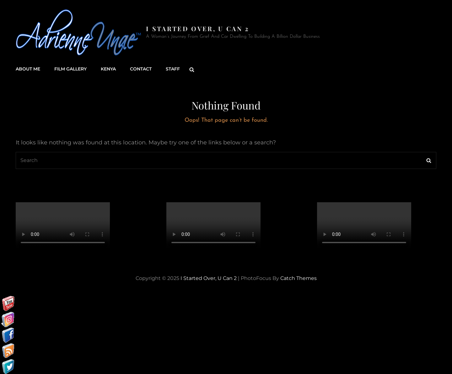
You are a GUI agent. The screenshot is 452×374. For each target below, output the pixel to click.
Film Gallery (70, 69)
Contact (141, 69)
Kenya (108, 69)
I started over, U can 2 (197, 28)
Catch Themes (298, 278)
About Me (28, 69)
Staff (173, 69)
